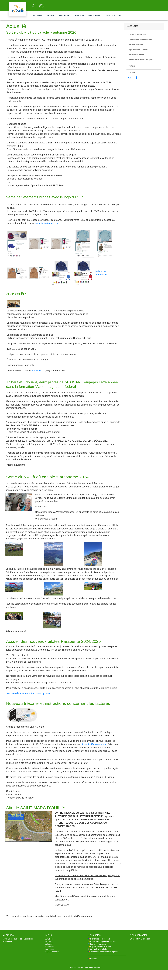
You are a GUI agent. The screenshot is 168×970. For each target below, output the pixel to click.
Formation (78, 16)
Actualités (49, 939)
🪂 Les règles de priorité (97, 949)
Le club (51, 16)
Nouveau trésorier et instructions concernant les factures (58, 703)
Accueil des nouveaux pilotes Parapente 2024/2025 (53, 641)
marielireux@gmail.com (47, 223)
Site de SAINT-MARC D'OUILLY (35, 807)
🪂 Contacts (92, 959)
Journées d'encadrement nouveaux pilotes (28, 693)
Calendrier (94, 16)
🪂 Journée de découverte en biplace (103, 952)
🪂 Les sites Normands (97, 944)
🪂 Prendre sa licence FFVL (99, 939)
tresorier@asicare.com (94, 744)
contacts (36, 370)
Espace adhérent (113, 16)
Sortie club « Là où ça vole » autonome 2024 (47, 477)
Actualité (38, 16)
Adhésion (64, 16)
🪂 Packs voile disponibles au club (101, 941)
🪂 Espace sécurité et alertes (99, 947)
